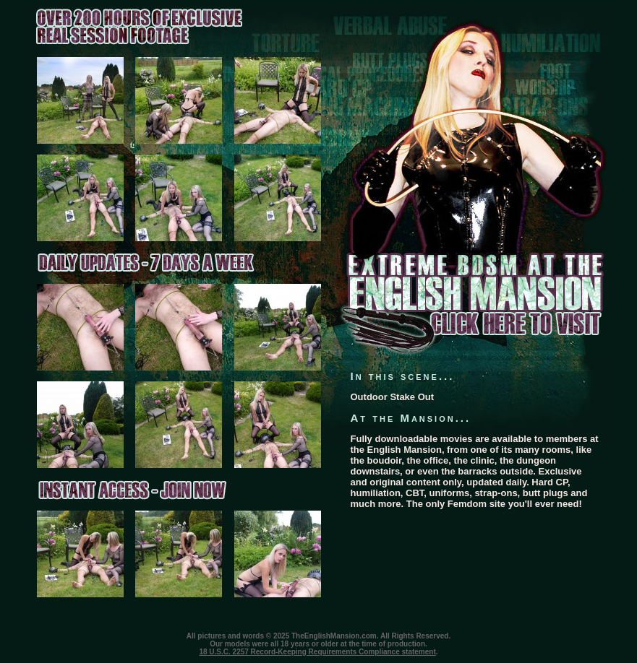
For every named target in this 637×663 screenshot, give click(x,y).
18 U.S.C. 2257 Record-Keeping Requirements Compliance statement (317, 652)
